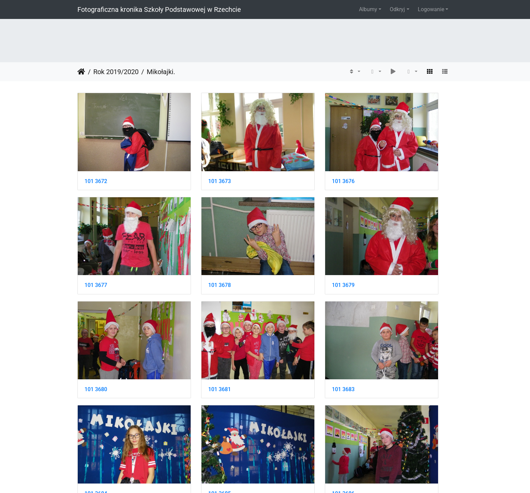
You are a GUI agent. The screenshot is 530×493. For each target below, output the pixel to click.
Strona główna (81, 72)
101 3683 (96, 332)
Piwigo (279, 478)
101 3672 (96, 162)
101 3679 (192, 247)
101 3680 (288, 247)
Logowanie (431, 9)
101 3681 (385, 247)
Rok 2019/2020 (116, 72)
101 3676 (288, 162)
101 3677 (385, 162)
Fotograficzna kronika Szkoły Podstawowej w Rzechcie (159, 9)
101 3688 (192, 417)
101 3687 (96, 417)
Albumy (368, 9)
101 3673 (192, 162)
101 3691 (288, 417)
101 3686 (385, 332)
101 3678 (96, 247)
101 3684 (192, 332)
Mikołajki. (161, 72)
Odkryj (397, 9)
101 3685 (288, 332)
